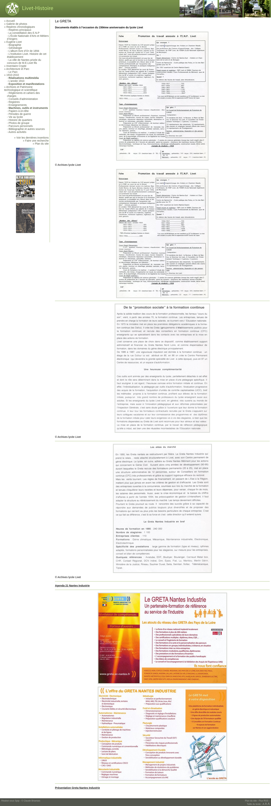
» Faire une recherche (36, 140)
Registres (14, 101)
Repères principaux (20, 29)
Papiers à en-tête (19, 110)
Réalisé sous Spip (10, 800)
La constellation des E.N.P (24, 32)
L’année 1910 (16, 80)
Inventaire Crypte (16, 65)
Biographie (15, 44)
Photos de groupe (19, 122)
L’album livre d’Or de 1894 (24, 50)
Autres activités (17, 131)
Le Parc (13, 71)
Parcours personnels (21, 125)
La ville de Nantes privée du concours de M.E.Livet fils (24, 61)
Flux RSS (263, 800)
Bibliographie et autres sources (27, 128)
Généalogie (15, 47)
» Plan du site (41, 143)
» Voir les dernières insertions (31, 137)
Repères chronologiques (20, 26)
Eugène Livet (14, 41)
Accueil (10, 20)
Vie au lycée (16, 116)
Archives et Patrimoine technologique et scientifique (20, 88)
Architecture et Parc (17, 68)
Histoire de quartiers (20, 119)
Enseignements (18, 104)
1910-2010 (12, 74)
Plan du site (251, 800)
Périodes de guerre (20, 113)
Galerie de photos (16, 23)
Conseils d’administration (23, 98)
